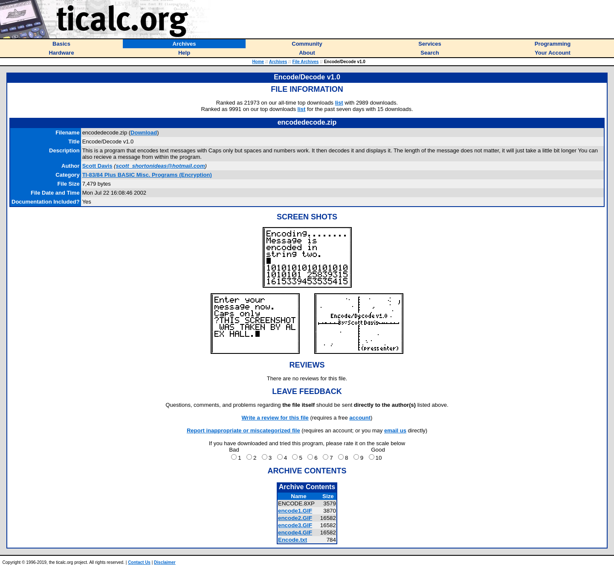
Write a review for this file (275, 417)
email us (395, 430)
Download (143, 132)
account (360, 417)
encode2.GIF (295, 518)
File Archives (306, 61)
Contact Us (139, 562)
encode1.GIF (295, 511)
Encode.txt (292, 540)
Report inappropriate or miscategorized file (243, 430)
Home (258, 61)
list (339, 102)
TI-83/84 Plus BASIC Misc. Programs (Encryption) (147, 175)
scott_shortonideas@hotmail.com (160, 166)
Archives (278, 61)
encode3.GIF (295, 525)
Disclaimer (165, 562)
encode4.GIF (295, 532)
